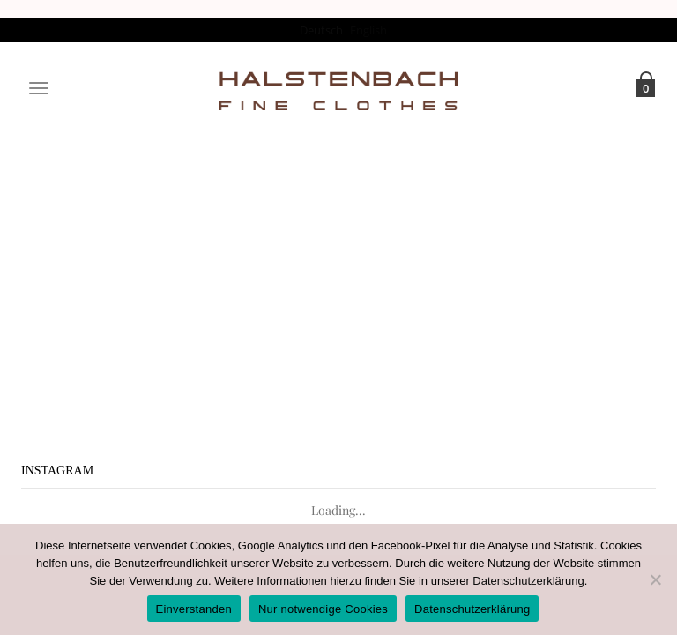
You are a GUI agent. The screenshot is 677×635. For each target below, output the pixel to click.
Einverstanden (194, 609)
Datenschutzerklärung (528, 580)
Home (277, 247)
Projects (326, 247)
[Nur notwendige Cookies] (655, 579)
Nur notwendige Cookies (323, 609)
